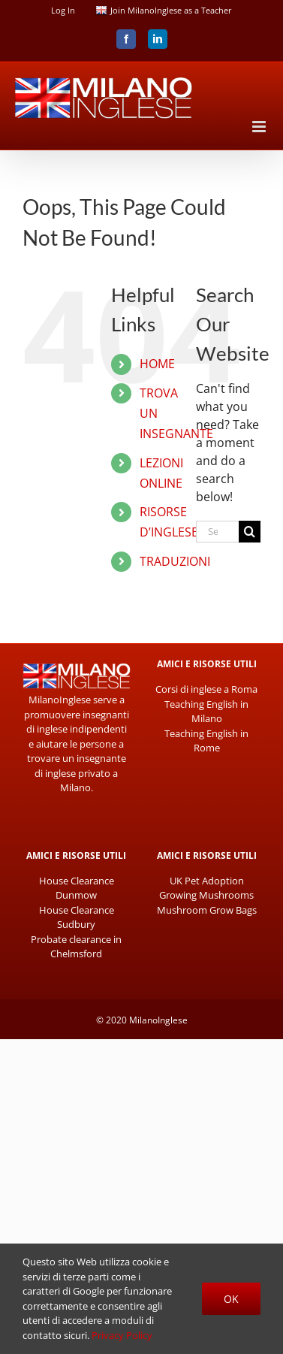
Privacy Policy (122, 1335)
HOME (157, 363)
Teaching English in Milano (206, 711)
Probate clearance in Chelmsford (76, 946)
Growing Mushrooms (206, 895)
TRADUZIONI (175, 561)
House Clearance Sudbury (76, 917)
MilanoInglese (158, 1020)
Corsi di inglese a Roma (206, 689)
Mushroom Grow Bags (207, 910)
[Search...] (217, 532)
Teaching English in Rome (206, 741)
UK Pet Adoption (207, 880)
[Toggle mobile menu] (260, 126)
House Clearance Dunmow (76, 888)
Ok (231, 1299)
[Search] (249, 532)
